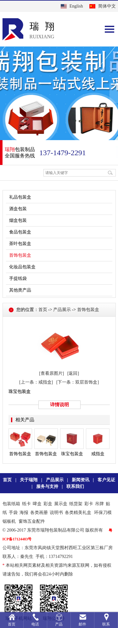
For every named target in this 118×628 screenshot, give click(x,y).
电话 (35, 624)
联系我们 (75, 486)
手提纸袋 (18, 278)
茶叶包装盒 (20, 243)
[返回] (73, 373)
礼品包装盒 (20, 197)
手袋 (13, 512)
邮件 (82, 624)
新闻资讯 (80, 480)
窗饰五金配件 (32, 521)
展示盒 (60, 503)
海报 (24, 512)
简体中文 (107, 6)
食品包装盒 (20, 232)
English (76, 6)
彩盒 (47, 503)
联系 (106, 624)
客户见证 (106, 480)
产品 (59, 624)
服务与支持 (47, 486)
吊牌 (99, 503)
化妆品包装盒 (22, 267)
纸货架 (75, 503)
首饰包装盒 (20, 255)
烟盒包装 (18, 220)
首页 (42, 309)
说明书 (56, 512)
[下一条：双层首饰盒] (77, 382)
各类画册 (39, 512)
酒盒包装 (18, 208)
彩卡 (88, 503)
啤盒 (37, 503)
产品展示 (62, 309)
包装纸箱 (11, 503)
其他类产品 (20, 290)
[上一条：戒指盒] (36, 382)
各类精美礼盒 (78, 512)
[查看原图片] (51, 373)
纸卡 (26, 503)
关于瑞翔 (28, 480)
